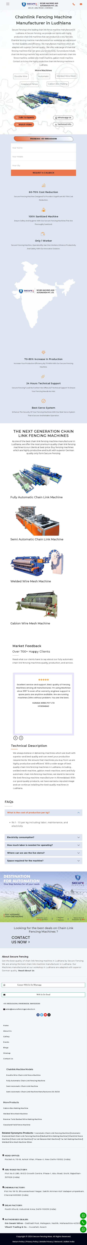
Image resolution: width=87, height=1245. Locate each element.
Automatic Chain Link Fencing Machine (52, 1133)
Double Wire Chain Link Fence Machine (23, 1075)
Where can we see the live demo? (26, 853)
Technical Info (63, 124)
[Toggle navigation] (7, 4)
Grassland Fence (29, 84)
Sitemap (7, 1053)
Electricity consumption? (20, 837)
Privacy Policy (32, 1241)
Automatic (43, 76)
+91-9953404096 (49, 138)
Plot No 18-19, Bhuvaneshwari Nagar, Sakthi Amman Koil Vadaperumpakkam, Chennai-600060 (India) (44, 1191)
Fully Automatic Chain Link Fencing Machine (25, 1081)
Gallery (6, 1037)
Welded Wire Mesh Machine (15, 1114)
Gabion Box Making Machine (15, 1108)
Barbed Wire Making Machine (54, 1136)
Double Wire (20, 76)
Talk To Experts (25, 117)
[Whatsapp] (81, 1228)
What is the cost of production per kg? (28, 812)
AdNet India (69, 1241)
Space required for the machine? (25, 861)
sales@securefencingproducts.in (19, 1009)
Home (5, 1025)
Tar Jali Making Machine (71, 1139)
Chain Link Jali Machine (21, 1139)
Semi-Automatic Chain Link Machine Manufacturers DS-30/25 (33, 1092)
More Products (11, 1102)
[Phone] (81, 1220)
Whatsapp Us (63, 117)
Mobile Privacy (46, 1241)
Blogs (5, 1048)
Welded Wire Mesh (66, 76)
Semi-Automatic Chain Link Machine (22, 1086)
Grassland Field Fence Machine (16, 1125)
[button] (74, 4)
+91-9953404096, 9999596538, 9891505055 (21, 1004)
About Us (7, 1031)
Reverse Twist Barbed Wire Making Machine (22, 1119)
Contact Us (8, 1059)
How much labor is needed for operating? (30, 845)
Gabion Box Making (57, 84)
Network (58, 1241)
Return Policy (18, 1241)
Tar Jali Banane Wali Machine (46, 1139)
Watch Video (24, 124)
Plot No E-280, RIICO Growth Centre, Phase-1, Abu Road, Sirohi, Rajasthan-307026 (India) (43, 1173)
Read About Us (26, 971)
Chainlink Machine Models (19, 1069)
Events (6, 1042)
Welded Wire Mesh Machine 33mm (17, 1142)
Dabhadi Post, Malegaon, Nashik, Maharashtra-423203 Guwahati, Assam (43, 1223)
